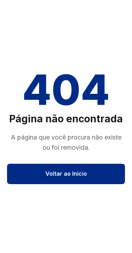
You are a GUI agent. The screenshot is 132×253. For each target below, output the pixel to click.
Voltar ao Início (66, 173)
